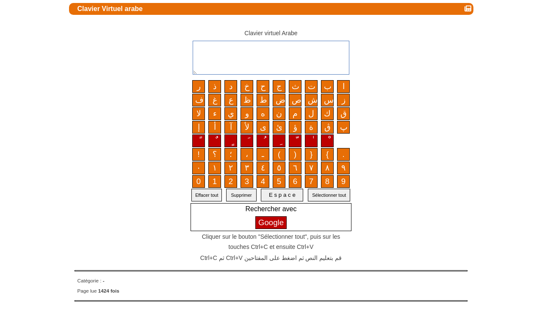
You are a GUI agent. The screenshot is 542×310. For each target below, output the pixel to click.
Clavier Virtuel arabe (111, 8)
